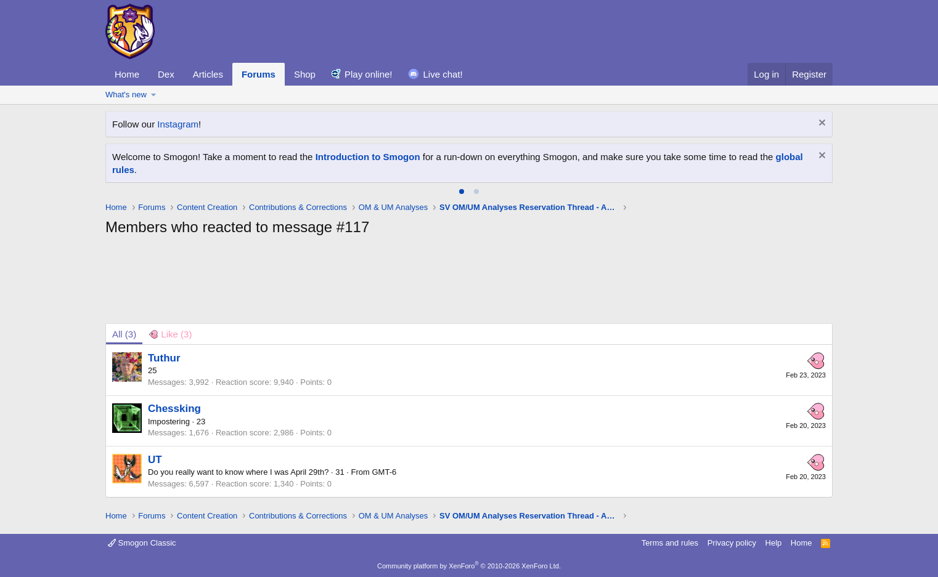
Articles (208, 74)
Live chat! (443, 74)
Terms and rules (670, 542)
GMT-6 (384, 472)
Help (773, 542)
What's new (126, 94)
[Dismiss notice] (820, 124)
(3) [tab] (124, 334)
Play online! (369, 74)
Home (127, 74)
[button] (153, 95)
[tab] (461, 191)
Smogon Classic (142, 542)
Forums (258, 74)
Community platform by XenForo (469, 566)
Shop (305, 74)
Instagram (177, 124)
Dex (166, 74)
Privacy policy (732, 542)
